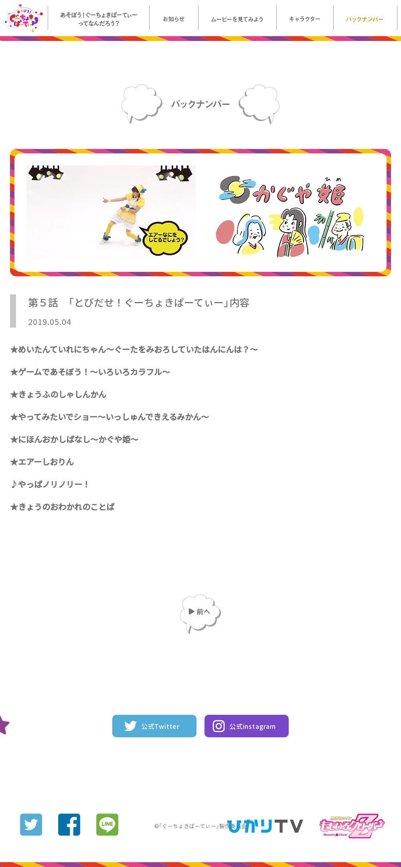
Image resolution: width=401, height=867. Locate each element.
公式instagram (252, 726)
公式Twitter (160, 726)
